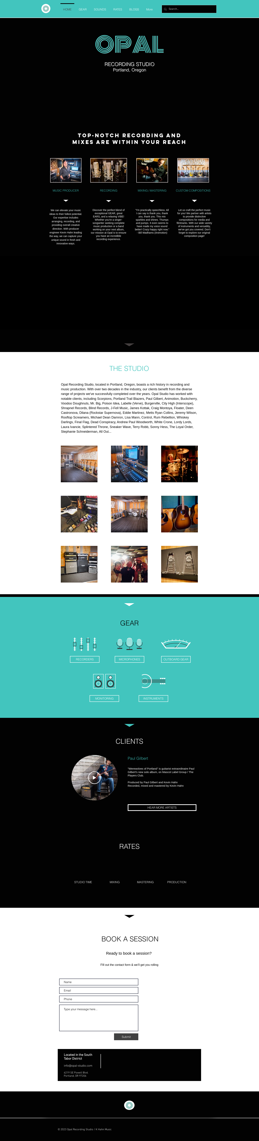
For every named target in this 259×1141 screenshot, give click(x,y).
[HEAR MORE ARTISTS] (162, 807)
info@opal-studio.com (78, 1066)
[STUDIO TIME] (83, 882)
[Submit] (126, 1036)
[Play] (94, 777)
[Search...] (189, 9)
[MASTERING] (145, 882)
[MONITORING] (104, 698)
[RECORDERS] (84, 659)
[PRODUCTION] (177, 882)
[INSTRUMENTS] (153, 698)
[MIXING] (114, 882)
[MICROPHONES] (129, 659)
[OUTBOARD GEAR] (176, 659)
